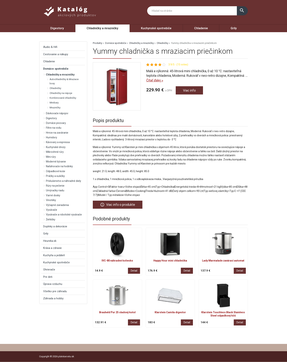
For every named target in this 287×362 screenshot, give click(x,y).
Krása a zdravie (52, 248)
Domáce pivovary (56, 123)
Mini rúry (51, 156)
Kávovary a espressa (58, 142)
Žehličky (50, 219)
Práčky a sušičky (55, 176)
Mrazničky (55, 107)
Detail (134, 270)
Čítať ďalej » (154, 80)
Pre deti (47, 276)
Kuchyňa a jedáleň (54, 255)
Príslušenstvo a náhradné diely (63, 180)
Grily (234, 28)
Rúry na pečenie (55, 185)
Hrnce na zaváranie (57, 132)
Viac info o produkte (117, 204)
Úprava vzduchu (52, 284)
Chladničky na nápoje (61, 93)
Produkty (97, 43)
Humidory (51, 137)
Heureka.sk (49, 240)
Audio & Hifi (50, 47)
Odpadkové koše (55, 171)
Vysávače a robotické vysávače (64, 214)
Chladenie (201, 28)
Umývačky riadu (55, 190)
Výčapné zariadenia (57, 205)
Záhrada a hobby (53, 298)
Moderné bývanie (56, 161)
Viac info (189, 90)
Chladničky (162, 43)
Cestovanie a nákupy (55, 54)
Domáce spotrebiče (115, 43)
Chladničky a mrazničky (102, 28)
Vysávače (51, 209)
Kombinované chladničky (63, 97)
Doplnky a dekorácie (55, 226)
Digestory (57, 28)
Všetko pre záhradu (55, 291)
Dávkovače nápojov (57, 113)
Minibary (54, 102)
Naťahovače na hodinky (59, 166)
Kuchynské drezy (56, 147)
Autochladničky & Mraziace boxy (64, 81)
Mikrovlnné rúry (55, 151)
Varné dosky (53, 195)
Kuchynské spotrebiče (156, 28)
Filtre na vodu (53, 127)
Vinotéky (51, 200)
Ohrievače (49, 269)
